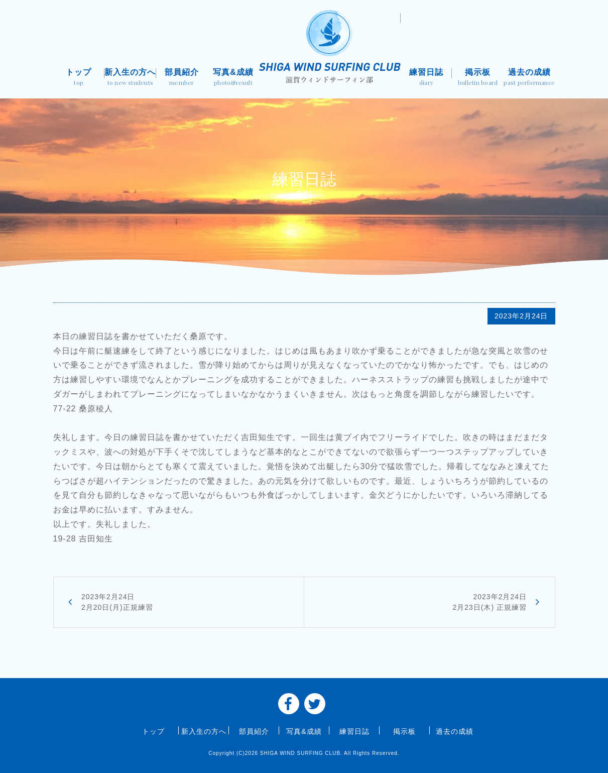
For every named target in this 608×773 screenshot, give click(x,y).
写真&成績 (233, 78)
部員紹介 (182, 78)
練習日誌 (426, 78)
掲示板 (478, 78)
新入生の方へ (130, 78)
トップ (79, 78)
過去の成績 (529, 78)
